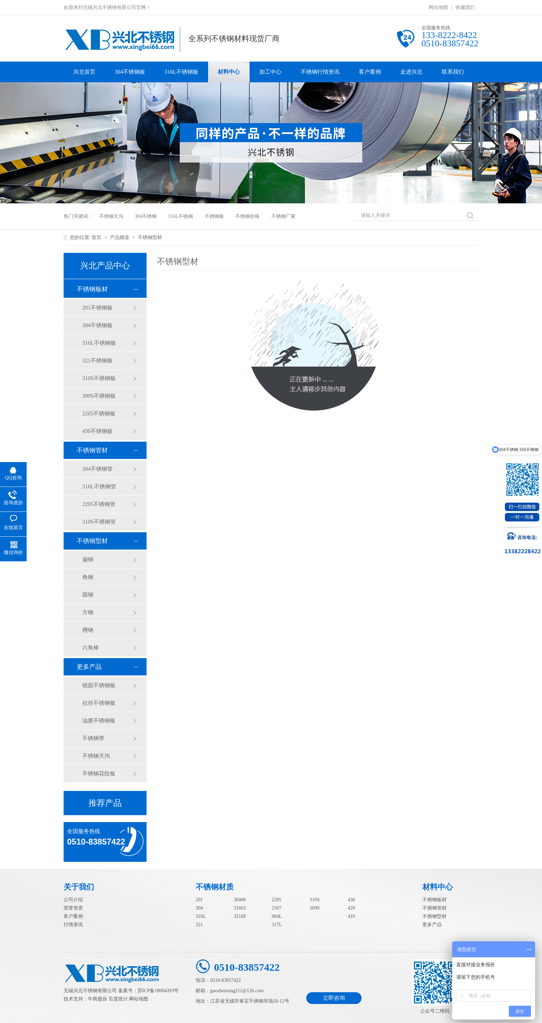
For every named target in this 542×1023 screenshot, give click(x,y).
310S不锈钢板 (99, 378)
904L (277, 916)
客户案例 (370, 72)
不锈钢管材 (92, 450)
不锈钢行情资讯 (320, 72)
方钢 (87, 612)
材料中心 (229, 72)
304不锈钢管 (97, 469)
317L (277, 924)
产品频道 (120, 237)
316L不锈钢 (180, 216)
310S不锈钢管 (99, 522)
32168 (240, 916)
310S (315, 899)
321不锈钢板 (97, 360)
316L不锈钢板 (181, 72)
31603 (240, 908)
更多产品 (89, 666)
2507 (276, 908)
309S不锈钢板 (99, 396)
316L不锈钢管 (99, 486)
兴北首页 (84, 72)
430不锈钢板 (97, 431)
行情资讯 (73, 924)
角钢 (87, 577)
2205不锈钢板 (98, 413)
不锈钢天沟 (111, 216)
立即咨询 (334, 998)
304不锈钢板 (130, 72)
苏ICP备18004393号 (158, 990)
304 (199, 908)
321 (199, 924)
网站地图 (438, 7)
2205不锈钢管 (98, 504)
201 (199, 899)
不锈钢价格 (247, 216)
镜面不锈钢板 (98, 685)
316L (201, 916)
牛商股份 (97, 999)
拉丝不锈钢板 (98, 703)
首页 (97, 237)
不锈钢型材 (150, 237)
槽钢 (87, 630)
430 (351, 899)
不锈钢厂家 (283, 216)
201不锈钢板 (97, 308)
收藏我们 (465, 7)
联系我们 (453, 72)
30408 (240, 899)
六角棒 (90, 648)
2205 (276, 899)
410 (351, 916)
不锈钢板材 (92, 289)
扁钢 (87, 559)
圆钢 (87, 595)
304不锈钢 (146, 216)
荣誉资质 (73, 908)
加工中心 (270, 72)
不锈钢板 (214, 216)
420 (351, 908)
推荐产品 (105, 803)
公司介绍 (73, 899)
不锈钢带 (93, 738)
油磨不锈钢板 (98, 721)
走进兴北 (411, 72)
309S (315, 908)
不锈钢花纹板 (98, 773)
